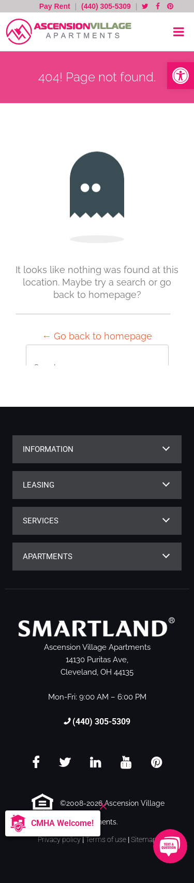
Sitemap (144, 839)
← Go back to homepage (97, 336)
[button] (180, 75)
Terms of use (105, 839)
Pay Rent (55, 6)
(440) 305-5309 (106, 6)
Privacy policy (59, 839)
